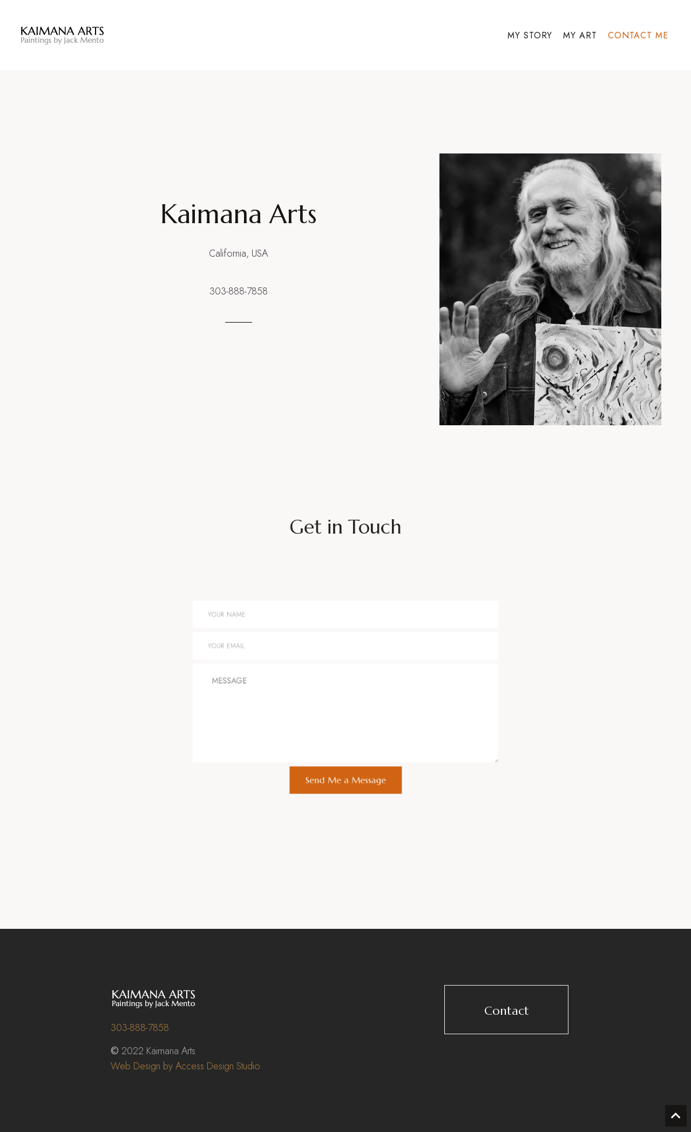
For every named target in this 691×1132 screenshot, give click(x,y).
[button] (506, 1009)
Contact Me (638, 35)
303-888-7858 (238, 291)
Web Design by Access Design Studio (185, 1066)
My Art (580, 35)
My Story (530, 35)
